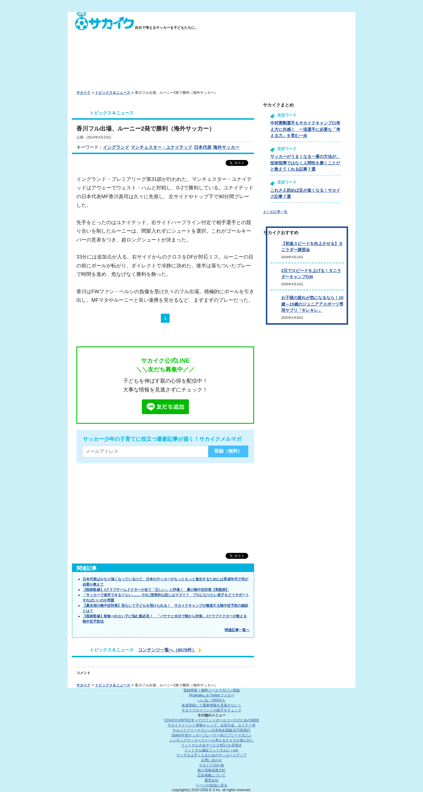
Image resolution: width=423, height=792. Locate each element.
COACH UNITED (211, 720)
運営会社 (211, 780)
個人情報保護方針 (211, 770)
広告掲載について (211, 775)
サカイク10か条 (211, 765)
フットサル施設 (211, 750)
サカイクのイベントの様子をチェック (211, 710)
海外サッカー (226, 147)
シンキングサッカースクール (211, 740)
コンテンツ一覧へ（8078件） (167, 649)
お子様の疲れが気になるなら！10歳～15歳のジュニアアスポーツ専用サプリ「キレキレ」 (312, 304)
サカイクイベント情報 (211, 725)
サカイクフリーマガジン (211, 730)
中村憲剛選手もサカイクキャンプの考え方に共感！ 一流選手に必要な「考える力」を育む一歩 (305, 129)
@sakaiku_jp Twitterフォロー (211, 695)
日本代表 (203, 147)
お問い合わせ (211, 760)
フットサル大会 (211, 745)
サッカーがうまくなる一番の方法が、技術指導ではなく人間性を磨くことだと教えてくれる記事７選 (305, 162)
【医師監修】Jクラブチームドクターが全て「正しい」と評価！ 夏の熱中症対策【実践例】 (156, 590)
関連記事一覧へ (237, 630)
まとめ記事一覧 (275, 212)
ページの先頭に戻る (211, 785)
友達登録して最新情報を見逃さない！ (211, 705)
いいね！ (211, 700)
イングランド (116, 147)
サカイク (83, 93)
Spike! (211, 735)
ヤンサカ (211, 755)
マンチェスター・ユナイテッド (161, 147)
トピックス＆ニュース (112, 93)
